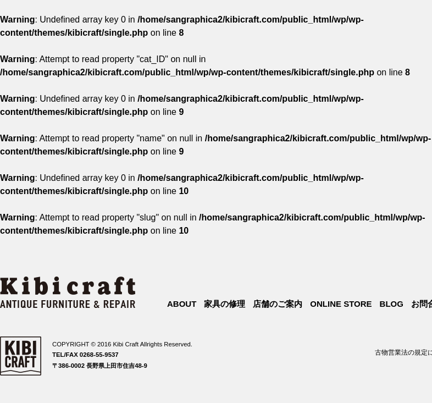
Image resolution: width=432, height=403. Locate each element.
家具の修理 (224, 303)
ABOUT (181, 303)
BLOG (391, 303)
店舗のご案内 (277, 303)
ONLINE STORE (341, 303)
